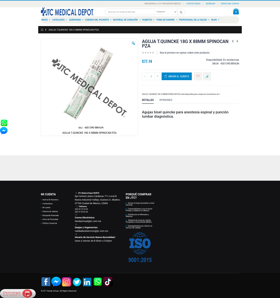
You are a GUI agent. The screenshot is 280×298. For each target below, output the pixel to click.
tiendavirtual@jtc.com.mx (88, 221)
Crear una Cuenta (230, 3)
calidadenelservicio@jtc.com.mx (91, 231)
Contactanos (47, 204)
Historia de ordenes (50, 211)
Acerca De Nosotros (50, 200)
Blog (214, 20)
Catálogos (58, 20)
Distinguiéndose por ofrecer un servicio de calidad (139, 227)
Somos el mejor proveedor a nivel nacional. (140, 204)
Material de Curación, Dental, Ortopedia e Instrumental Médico (139, 221)
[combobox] (145, 12)
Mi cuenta (46, 208)
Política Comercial (49, 223)
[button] (133, 46)
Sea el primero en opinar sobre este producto (185, 52)
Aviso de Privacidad (50, 219)
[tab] (150, 101)
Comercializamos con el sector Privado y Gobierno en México (139, 210)
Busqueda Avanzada (50, 215)
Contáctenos (193, 3)
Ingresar (210, 3)
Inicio (44, 20)
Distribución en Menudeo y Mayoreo (137, 215)
